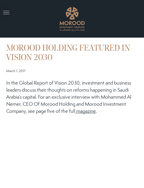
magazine (85, 111)
